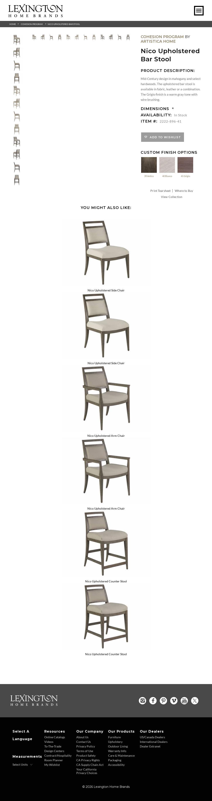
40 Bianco (167, 167)
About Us (82, 737)
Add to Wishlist (164, 137)
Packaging (114, 760)
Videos (48, 741)
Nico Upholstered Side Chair (106, 290)
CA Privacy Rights (88, 760)
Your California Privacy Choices (86, 771)
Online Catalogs (54, 737)
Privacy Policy (85, 746)
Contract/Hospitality (58, 755)
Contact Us (83, 741)
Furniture (114, 737)
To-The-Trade (52, 746)
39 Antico (149, 167)
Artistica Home (158, 41)
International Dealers (153, 741)
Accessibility (116, 764)
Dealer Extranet (150, 746)
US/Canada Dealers (152, 737)
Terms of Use (84, 751)
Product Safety (86, 755)
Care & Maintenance (121, 755)
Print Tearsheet (160, 190)
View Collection (171, 197)
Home (12, 24)
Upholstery (115, 741)
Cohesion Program (32, 24)
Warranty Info (117, 751)
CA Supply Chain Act (89, 764)
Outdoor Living (118, 746)
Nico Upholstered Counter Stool (106, 581)
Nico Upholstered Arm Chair (106, 435)
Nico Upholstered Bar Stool (64, 24)
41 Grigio (185, 167)
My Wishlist (52, 764)
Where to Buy (184, 190)
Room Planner (53, 760)
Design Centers (54, 751)
